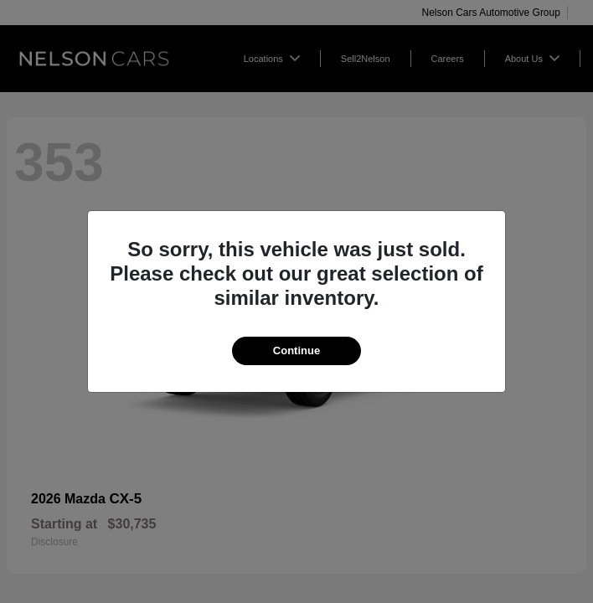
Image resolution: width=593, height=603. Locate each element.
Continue (296, 350)
